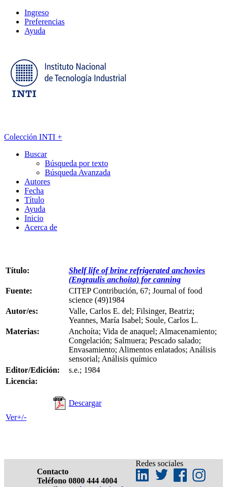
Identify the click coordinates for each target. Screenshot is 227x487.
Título (34, 200)
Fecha (34, 190)
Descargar (85, 403)
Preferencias (44, 21)
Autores (37, 181)
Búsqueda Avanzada (77, 172)
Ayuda (34, 30)
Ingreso (36, 12)
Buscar (35, 154)
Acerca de (40, 227)
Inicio (33, 218)
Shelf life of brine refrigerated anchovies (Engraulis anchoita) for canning (137, 275)
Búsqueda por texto (76, 163)
